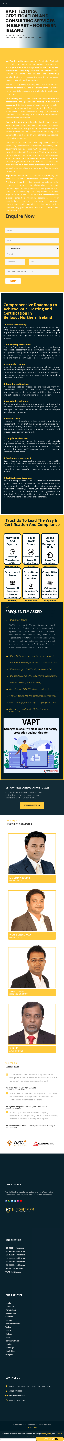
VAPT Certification (13, 1272)
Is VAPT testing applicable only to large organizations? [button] (31, 702)
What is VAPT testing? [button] (17, 620)
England (9, 1320)
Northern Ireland (12, 1323)
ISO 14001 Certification (15, 1251)
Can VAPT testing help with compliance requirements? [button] (31, 696)
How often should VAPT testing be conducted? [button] (27, 689)
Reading (9, 1344)
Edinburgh (10, 1347)
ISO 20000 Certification (15, 1265)
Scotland (9, 1317)
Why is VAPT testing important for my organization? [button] (30, 656)
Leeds (7, 1337)
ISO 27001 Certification (15, 1261)
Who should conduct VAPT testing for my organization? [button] (31, 676)
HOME (8, 35)
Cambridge (10, 1351)
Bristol (8, 1330)
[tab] (32, 620)
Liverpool (9, 1306)
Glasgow (9, 1354)
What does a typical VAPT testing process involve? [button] (29, 669)
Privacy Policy (32, 1427)
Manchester (10, 1313)
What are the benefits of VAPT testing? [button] (24, 683)
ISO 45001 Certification (15, 1255)
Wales (8, 1327)
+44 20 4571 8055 (15, 1391)
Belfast (8, 1334)
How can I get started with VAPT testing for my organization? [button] (27, 709)
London (8, 1303)
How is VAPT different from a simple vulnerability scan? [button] (31, 663)
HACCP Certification (14, 1268)
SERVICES (21, 35)
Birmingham (10, 1310)
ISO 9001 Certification (14, 1248)
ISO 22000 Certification (15, 1258)
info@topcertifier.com (17, 1396)
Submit (13, 281)
